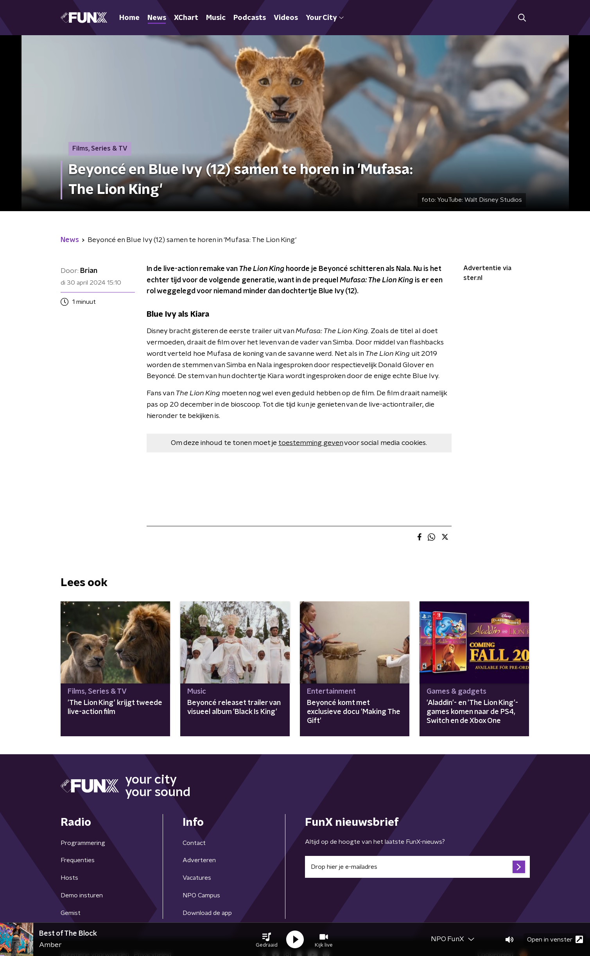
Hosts (69, 878)
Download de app (207, 913)
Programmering (83, 843)
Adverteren (199, 860)
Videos (286, 18)
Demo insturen (82, 895)
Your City (325, 18)
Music (216, 18)
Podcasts (249, 18)
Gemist (71, 913)
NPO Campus (201, 895)
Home (129, 18)
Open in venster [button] (555, 939)
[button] (266, 939)
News (156, 18)
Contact (194, 843)
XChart (186, 18)
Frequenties (78, 860)
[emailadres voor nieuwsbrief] (417, 867)
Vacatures (197, 878)
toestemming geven (310, 443)
